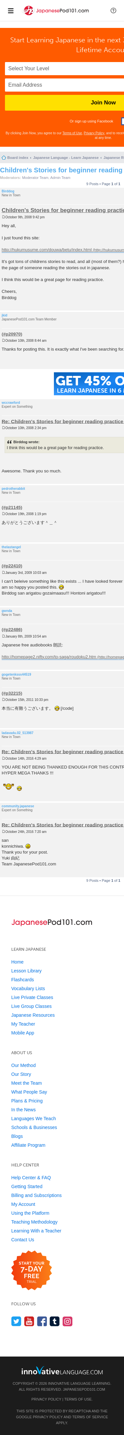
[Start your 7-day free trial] (31, 1270)
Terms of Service (90, 1417)
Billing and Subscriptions (36, 1195)
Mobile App (22, 1032)
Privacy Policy (94, 133)
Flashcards (22, 979)
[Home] (56, 16)
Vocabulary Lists (28, 988)
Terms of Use (72, 133)
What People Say (29, 1092)
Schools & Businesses (34, 1127)
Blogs (17, 1136)
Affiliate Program (28, 1145)
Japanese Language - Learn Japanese (66, 158)
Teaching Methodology (34, 1222)
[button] (113, 10)
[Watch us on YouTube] (29, 1321)
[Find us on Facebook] (42, 1321)
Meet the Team (26, 1083)
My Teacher (23, 1024)
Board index (17, 158)
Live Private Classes (32, 997)
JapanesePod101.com (84, 1389)
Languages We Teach (33, 1118)
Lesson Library (26, 970)
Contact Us (22, 1239)
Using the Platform (30, 1213)
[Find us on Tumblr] (55, 1321)
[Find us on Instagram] (67, 1321)
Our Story (21, 1074)
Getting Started (26, 1186)
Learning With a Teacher (36, 1230)
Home (17, 962)
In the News (23, 1109)
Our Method (23, 1065)
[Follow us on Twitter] (16, 1321)
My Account (23, 1204)
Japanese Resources (33, 1015)
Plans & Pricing (27, 1100)
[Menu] (10, 10)
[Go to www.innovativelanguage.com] (62, 1370)
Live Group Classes (31, 1006)
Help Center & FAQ (31, 1177)
